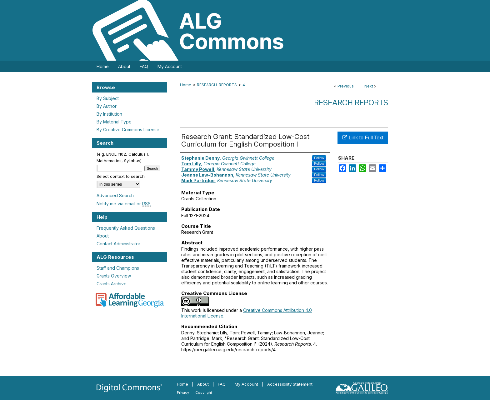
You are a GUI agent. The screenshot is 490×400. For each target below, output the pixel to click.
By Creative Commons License (128, 129)
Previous (346, 86)
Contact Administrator (118, 243)
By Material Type (114, 121)
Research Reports (351, 102)
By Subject (108, 98)
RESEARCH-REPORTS (217, 84)
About (103, 235)
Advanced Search (115, 195)
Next (368, 86)
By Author (107, 106)
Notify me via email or (124, 203)
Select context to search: (121, 176)
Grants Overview (114, 275)
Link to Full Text (362, 137)
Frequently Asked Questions (126, 228)
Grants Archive (112, 283)
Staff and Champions (118, 268)
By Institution (109, 114)
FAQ (222, 384)
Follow (319, 158)
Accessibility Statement (289, 384)
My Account (246, 384)
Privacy (183, 392)
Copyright (203, 392)
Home (185, 84)
